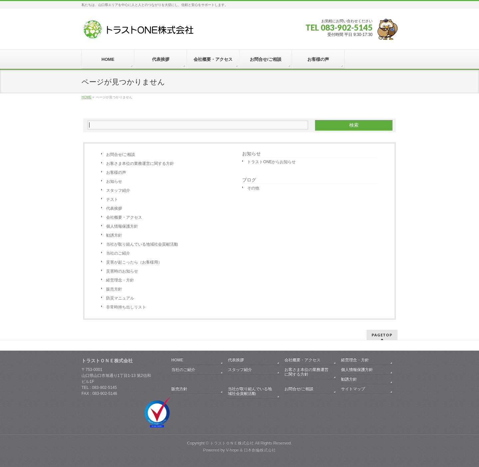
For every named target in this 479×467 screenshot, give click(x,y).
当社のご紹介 (118, 253)
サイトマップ (353, 389)
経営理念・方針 (120, 280)
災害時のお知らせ (122, 271)
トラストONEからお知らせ (271, 162)
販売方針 (114, 289)
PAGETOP (382, 335)
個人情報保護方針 (122, 226)
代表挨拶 (114, 208)
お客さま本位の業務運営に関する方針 (140, 163)
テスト (112, 199)
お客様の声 (116, 172)
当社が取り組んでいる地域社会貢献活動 (142, 244)
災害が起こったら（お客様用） (134, 262)
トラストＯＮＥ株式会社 (232, 443)
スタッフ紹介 (118, 190)
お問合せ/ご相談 (120, 154)
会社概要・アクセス (124, 217)
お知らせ (114, 181)
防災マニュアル (120, 298)
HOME (177, 360)
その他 (253, 188)
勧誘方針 (114, 235)
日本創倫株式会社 (260, 450)
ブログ (249, 179)
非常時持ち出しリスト (126, 307)
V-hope (232, 450)
